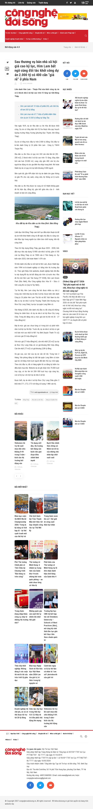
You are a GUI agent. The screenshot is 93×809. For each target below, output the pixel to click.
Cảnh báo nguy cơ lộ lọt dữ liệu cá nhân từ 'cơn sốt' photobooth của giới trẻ (50, 672)
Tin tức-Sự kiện (10, 33)
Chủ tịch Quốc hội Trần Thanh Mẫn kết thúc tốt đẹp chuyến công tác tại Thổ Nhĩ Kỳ (36, 523)
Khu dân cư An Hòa (37, 400)
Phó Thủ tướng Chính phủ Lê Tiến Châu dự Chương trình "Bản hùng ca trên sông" (21, 569)
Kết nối (66, 63)
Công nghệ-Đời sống (25, 33)
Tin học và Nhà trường (33, 39)
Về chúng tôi (10, 3)
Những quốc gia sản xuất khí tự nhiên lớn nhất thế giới (35, 615)
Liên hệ (21, 3)
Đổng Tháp (26, 400)
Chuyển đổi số (39, 33)
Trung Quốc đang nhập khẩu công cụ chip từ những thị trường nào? (21, 617)
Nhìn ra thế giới (52, 33)
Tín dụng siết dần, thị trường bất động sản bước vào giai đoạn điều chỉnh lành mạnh (37, 452)
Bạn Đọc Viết (15, 734)
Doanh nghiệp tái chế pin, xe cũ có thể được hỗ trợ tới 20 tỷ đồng (21, 713)
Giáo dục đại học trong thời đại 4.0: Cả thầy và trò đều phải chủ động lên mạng (36, 715)
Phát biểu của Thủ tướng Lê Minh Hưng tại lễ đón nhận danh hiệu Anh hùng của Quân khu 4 (50, 569)
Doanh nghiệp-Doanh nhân (14, 39)
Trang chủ (67, 47)
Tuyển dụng (43, 3)
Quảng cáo (31, 3)
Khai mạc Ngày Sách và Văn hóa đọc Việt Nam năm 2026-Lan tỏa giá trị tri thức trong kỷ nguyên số (35, 674)
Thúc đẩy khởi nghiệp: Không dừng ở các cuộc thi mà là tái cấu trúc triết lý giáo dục (21, 673)
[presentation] (17, 476)
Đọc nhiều (67, 89)
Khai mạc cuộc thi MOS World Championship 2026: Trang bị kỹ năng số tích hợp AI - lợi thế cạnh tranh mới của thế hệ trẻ (21, 526)
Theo (44, 392)
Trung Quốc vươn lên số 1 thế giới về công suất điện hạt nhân (51, 520)
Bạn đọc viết (69, 194)
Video (45, 39)
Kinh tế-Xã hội (80, 47)
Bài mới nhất (21, 487)
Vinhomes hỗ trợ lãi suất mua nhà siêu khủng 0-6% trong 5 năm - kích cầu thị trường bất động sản (20, 453)
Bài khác (19, 414)
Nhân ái (7, 740)
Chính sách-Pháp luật (67, 33)
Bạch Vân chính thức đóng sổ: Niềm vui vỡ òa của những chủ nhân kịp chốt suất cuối (53, 450)
